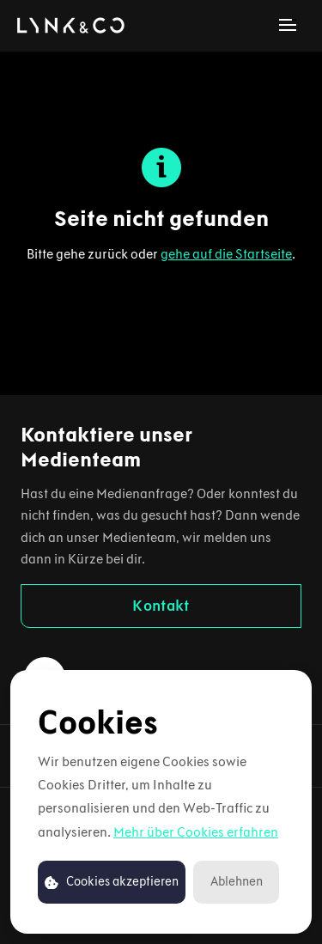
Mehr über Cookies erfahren (195, 832)
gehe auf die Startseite (226, 254)
